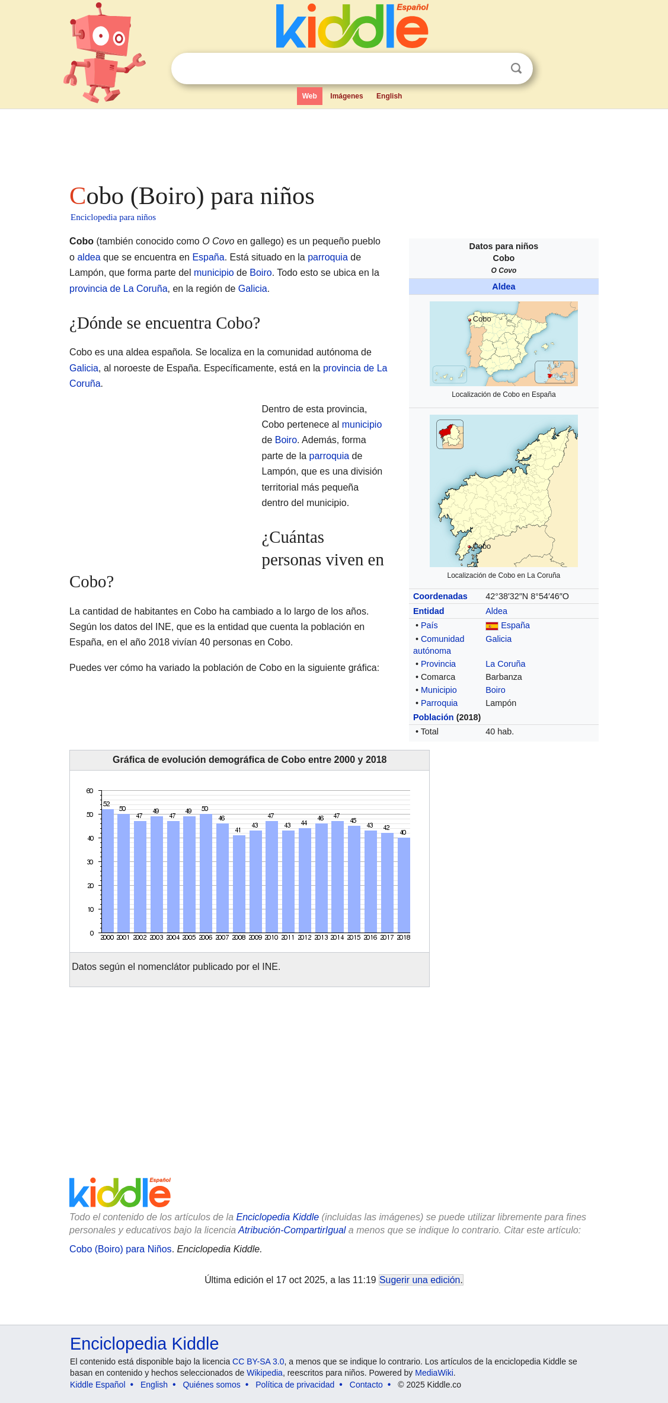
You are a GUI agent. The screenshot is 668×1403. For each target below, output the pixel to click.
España (515, 625)
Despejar (492, 69)
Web (309, 96)
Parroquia (439, 703)
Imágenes (346, 96)
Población (433, 717)
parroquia (328, 257)
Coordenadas (440, 596)
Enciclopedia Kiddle (277, 1217)
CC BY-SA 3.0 (258, 1361)
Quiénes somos (211, 1384)
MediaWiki (434, 1372)
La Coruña (505, 664)
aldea (88, 257)
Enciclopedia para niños (113, 217)
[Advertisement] (333, 142)
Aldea (503, 286)
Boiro (495, 690)
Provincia (438, 664)
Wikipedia (265, 1372)
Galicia (498, 639)
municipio (214, 273)
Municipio (439, 690)
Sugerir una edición (419, 1280)
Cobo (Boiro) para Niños (120, 1249)
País (429, 625)
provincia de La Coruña (118, 289)
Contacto (366, 1384)
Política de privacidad (294, 1384)
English (389, 96)
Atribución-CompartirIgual (292, 1230)
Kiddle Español (97, 1384)
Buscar (516, 68)
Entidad (429, 611)
